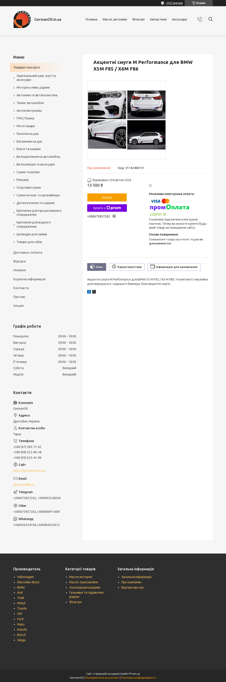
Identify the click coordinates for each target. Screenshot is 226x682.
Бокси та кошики (29, 149)
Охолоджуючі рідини (84, 587)
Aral (20, 592)
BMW (21, 587)
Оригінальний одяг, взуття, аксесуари (36, 78)
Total (20, 598)
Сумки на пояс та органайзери (38, 195)
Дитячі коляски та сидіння (36, 203)
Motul (21, 603)
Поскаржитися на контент (102, 677)
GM (19, 613)
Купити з (107, 208)
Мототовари (26, 126)
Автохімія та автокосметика (37, 95)
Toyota (22, 608)
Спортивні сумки (29, 187)
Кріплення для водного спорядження (34, 224)
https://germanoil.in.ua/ (29, 470)
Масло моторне (80, 577)
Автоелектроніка (29, 110)
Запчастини (158, 19)
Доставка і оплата (27, 252)
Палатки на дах (28, 134)
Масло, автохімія (115, 19)
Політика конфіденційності (138, 677)
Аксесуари (179, 19)
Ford (20, 619)
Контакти (21, 288)
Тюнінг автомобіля (30, 103)
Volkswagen (25, 577)
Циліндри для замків (32, 234)
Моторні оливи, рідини (33, 87)
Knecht (22, 629)
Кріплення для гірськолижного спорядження (39, 213)
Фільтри (138, 19)
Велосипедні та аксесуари (36, 164)
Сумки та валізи (28, 172)
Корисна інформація (29, 279)
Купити (107, 197)
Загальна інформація (136, 577)
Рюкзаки (23, 180)
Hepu (20, 624)
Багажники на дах (29, 141)
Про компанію (131, 582)
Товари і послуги (26, 67)
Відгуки (19, 261)
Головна (91, 19)
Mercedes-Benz (28, 582)
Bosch (21, 635)
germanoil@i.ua (23, 484)
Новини (19, 270)
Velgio (21, 640)
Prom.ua (134, 673)
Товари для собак (29, 242)
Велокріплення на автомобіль (38, 156)
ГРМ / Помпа (25, 118)
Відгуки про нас (132, 587)
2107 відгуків (174, 3)
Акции (18, 305)
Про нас (19, 297)
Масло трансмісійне (83, 582)
